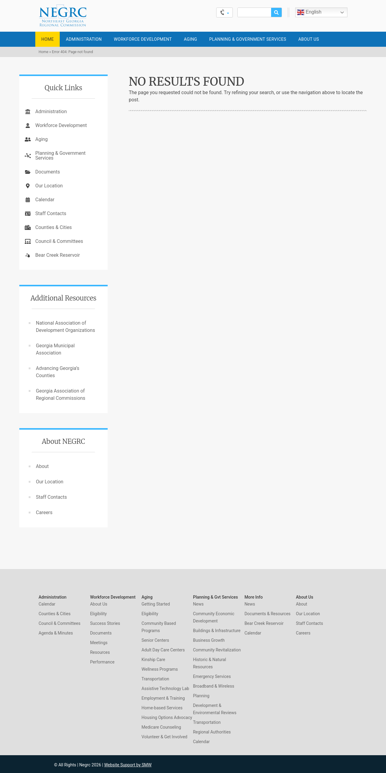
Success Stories (105, 623)
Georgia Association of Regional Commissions (60, 394)
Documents (47, 172)
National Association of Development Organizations (65, 326)
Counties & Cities (53, 227)
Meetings (99, 642)
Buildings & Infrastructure (216, 630)
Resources (100, 652)
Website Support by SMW (127, 764)
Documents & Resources (268, 613)
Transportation (155, 678)
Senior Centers (155, 640)
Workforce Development (143, 39)
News (198, 604)
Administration (84, 39)
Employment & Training (163, 698)
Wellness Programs (159, 669)
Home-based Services (161, 707)
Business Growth (209, 640)
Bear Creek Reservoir (57, 255)
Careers (44, 512)
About (42, 466)
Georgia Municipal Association (55, 349)
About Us (308, 39)
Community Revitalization (217, 649)
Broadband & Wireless (213, 686)
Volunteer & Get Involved (164, 736)
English (309, 12)
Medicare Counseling (161, 727)
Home (47, 39)
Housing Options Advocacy (166, 717)
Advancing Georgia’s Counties (57, 371)
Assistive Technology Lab (165, 688)
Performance (102, 662)
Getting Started (155, 604)
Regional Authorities (212, 732)
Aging (190, 39)
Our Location (49, 186)
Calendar (44, 199)
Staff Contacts (50, 213)
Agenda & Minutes (56, 633)
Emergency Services (212, 676)
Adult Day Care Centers (163, 649)
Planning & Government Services (247, 39)
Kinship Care (153, 659)
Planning (201, 695)
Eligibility (98, 613)
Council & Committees (59, 241)
